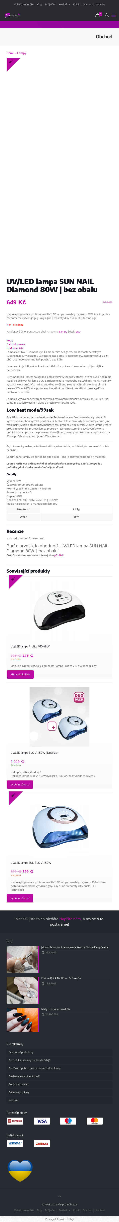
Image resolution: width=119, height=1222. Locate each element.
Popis (10, 340)
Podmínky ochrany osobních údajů (29, 1060)
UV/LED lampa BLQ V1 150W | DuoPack (34, 752)
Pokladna (64, 4)
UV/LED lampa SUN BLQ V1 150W (31, 862)
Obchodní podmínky (21, 1052)
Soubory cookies (19, 1084)
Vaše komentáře (24, 4)
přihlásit (59, 555)
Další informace (16, 344)
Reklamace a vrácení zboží (24, 1076)
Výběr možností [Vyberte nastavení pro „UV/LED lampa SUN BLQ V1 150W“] (20, 898)
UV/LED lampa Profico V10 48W (30, 646)
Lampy (21, 53)
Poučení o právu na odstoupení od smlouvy (35, 1068)
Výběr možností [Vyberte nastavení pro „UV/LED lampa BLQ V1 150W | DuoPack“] (20, 784)
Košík (76, 4)
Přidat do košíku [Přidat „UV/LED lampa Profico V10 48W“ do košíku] (20, 674)
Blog (39, 4)
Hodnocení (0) (15, 348)
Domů (11, 53)
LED (78, 331)
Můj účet (50, 4)
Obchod (87, 4)
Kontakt (100, 4)
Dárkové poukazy (19, 1092)
